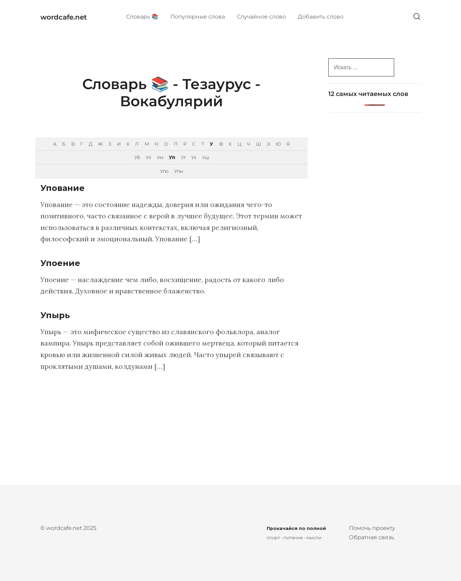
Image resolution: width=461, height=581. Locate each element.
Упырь (55, 315)
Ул (148, 157)
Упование (62, 188)
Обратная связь (371, 537)
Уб (137, 157)
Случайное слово (261, 16)
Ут (183, 157)
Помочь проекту (372, 528)
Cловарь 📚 (142, 16)
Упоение (60, 263)
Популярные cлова (197, 16)
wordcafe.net (63, 17)
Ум (160, 157)
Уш (205, 157)
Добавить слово (320, 16)
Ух (193, 157)
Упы (178, 171)
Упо (164, 171)
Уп (172, 157)
